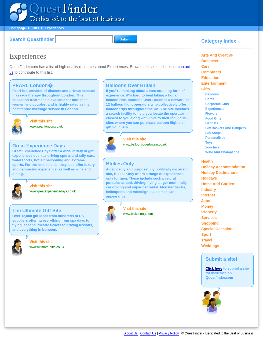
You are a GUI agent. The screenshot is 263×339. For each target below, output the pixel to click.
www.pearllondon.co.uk (46, 126)
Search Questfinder (31, 39)
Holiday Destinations (219, 172)
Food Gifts (213, 118)
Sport (206, 234)
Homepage (17, 28)
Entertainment (214, 83)
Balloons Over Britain (130, 85)
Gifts (35, 28)
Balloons (212, 94)
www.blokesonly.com (138, 214)
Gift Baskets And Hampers (225, 128)
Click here (214, 268)
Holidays (209, 178)
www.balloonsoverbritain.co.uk (144, 144)
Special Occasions (218, 229)
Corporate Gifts (217, 104)
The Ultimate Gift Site (36, 210)
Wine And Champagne (222, 152)
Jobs (205, 201)
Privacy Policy (169, 333)
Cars (205, 66)
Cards (209, 99)
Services (209, 217)
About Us (130, 333)
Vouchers (212, 147)
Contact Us (148, 333)
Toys (209, 142)
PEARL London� (32, 85)
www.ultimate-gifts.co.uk (47, 247)
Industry (208, 189)
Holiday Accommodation (223, 167)
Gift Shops (213, 133)
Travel (206, 240)
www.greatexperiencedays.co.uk (53, 191)
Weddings (210, 246)
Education (210, 78)
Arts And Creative (217, 55)
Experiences (54, 28)
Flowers (211, 114)
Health (207, 161)
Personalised (215, 138)
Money (207, 206)
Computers (211, 72)
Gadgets (211, 123)
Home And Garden (217, 184)
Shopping (210, 223)
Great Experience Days (38, 145)
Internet (208, 195)
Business (209, 61)
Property (209, 212)
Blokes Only (120, 163)
